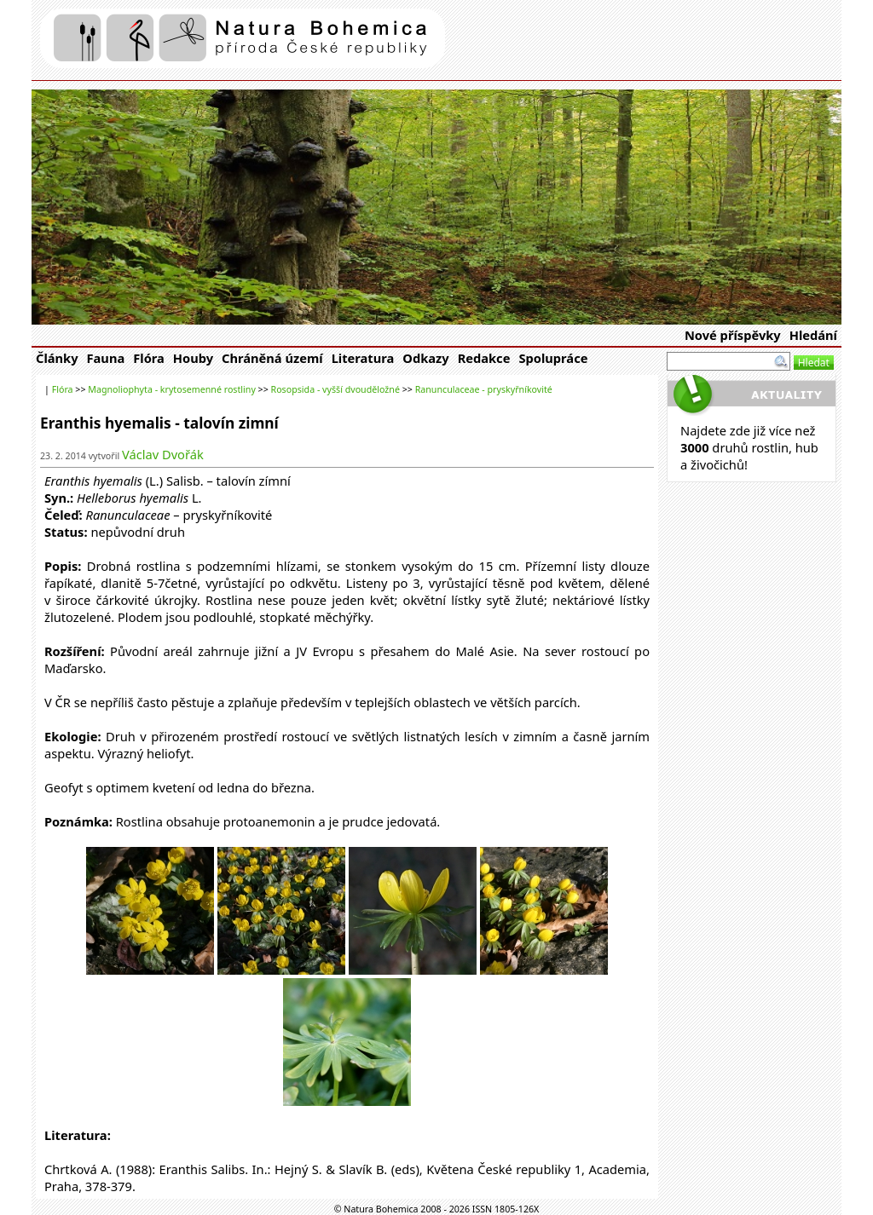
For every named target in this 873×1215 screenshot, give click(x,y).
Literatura (363, 357)
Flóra (149, 357)
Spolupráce (552, 357)
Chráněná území (272, 357)
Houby (193, 357)
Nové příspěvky (733, 334)
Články (57, 357)
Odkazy (425, 357)
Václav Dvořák (163, 454)
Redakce (484, 357)
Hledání (813, 334)
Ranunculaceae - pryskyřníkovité (483, 389)
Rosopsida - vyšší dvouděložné (335, 389)
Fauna (106, 357)
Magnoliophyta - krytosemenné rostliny (172, 389)
